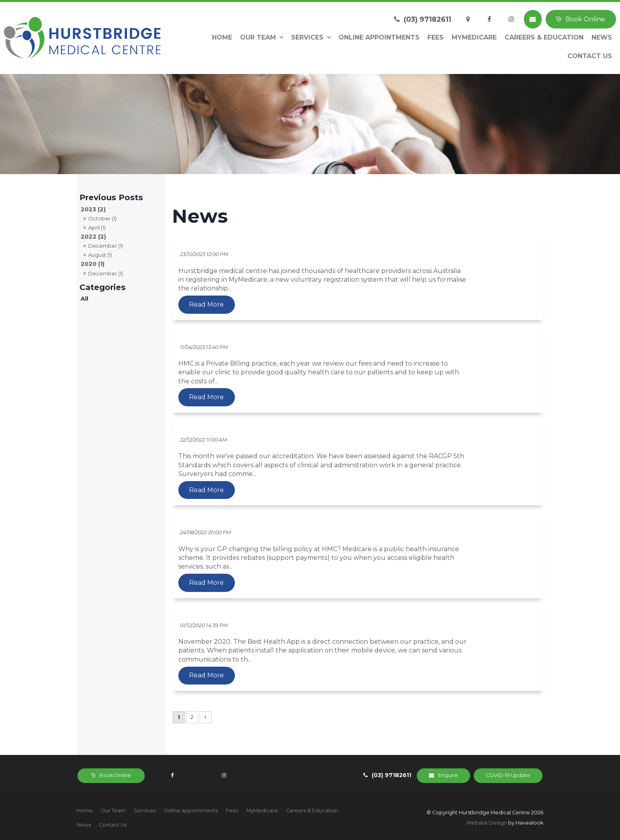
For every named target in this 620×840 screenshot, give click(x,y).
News (602, 37)
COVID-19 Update (511, 775)
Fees (435, 37)
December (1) (105, 246)
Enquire (457, 775)
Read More (285, 304)
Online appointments (379, 37)
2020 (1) (92, 263)
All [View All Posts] (84, 298)
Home (222, 37)
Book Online (585, 19)
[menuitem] (85, 811)
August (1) (100, 255)
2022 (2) (93, 236)
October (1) (102, 218)
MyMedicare (474, 37)
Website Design (486, 823)
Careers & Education (544, 37)
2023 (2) (93, 209)
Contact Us (589, 56)
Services (307, 37)
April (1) (97, 227)
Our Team (258, 37)
